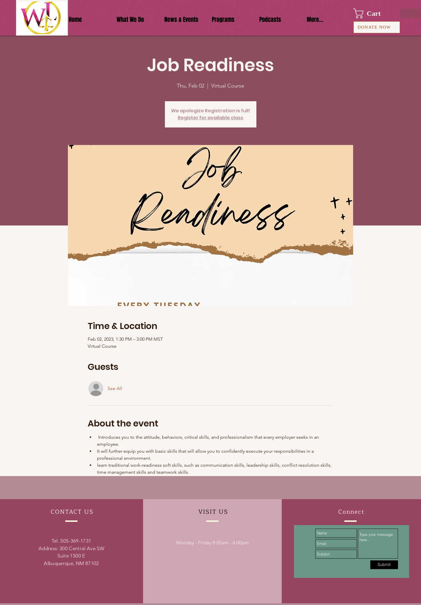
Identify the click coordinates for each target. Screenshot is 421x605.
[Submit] (384, 564)
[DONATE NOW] (376, 27)
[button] (372, 13)
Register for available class (210, 117)
